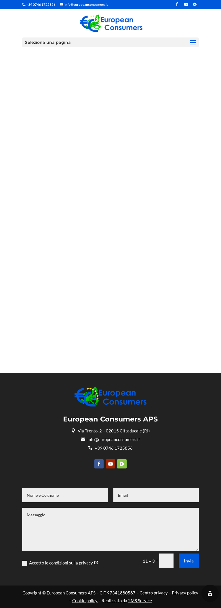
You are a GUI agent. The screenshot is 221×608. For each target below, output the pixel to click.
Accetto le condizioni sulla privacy (60, 563)
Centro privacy (154, 592)
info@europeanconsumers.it (110, 439)
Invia (189, 560)
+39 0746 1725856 (110, 448)
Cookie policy (85, 600)
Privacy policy (185, 592)
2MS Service (140, 600)
